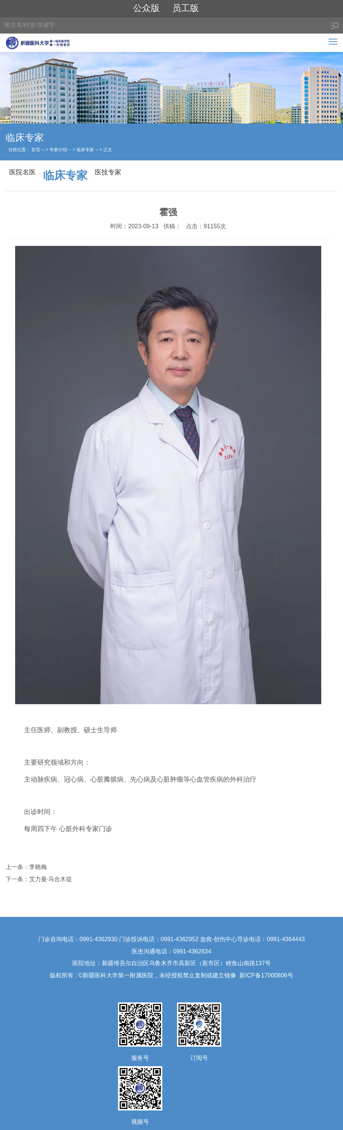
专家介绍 (58, 149)
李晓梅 (38, 867)
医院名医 (22, 172)
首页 (35, 149)
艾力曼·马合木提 (50, 879)
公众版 (146, 8)
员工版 (185, 8)
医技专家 (108, 172)
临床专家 (85, 149)
